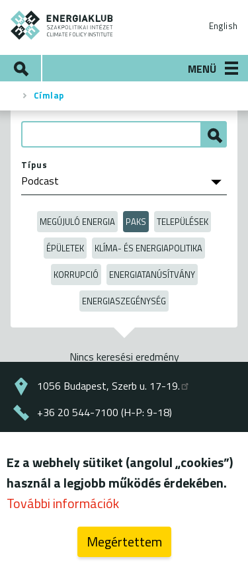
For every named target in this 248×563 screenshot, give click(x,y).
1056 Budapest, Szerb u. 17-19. (113, 386)
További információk (63, 506)
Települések (182, 221)
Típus (34, 164)
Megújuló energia (77, 221)
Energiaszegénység (124, 301)
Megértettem (124, 544)
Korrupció (76, 274)
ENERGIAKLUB (62, 25)
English (223, 25)
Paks (136, 221)
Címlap (49, 95)
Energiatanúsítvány (152, 274)
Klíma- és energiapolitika (148, 248)
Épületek (65, 248)
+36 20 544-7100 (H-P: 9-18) (104, 412)
